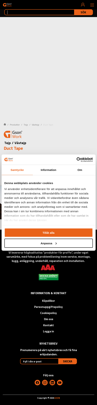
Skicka (67, 361)
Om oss (48, 319)
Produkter (15, 124)
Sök (83, 12)
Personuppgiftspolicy (48, 307)
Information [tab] (48, 169)
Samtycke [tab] (17, 169)
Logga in (48, 331)
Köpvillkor (48, 301)
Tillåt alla (49, 232)
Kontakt (48, 325)
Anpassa (49, 243)
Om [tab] (79, 169)
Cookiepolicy (48, 313)
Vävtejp (35, 124)
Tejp (26, 124)
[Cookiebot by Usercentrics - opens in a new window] (76, 159)
